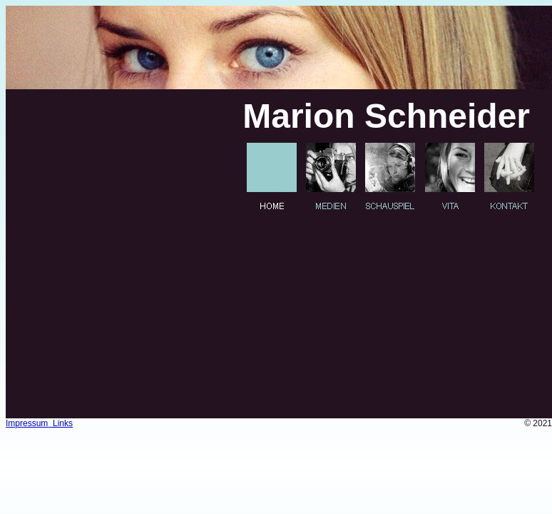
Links (60, 423)
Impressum (27, 423)
